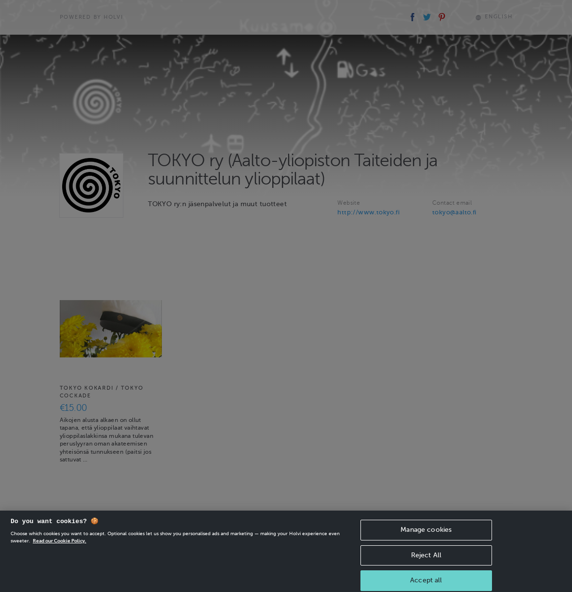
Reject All (426, 559)
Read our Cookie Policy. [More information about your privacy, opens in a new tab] (59, 545)
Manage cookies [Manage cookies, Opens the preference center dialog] (426, 534)
